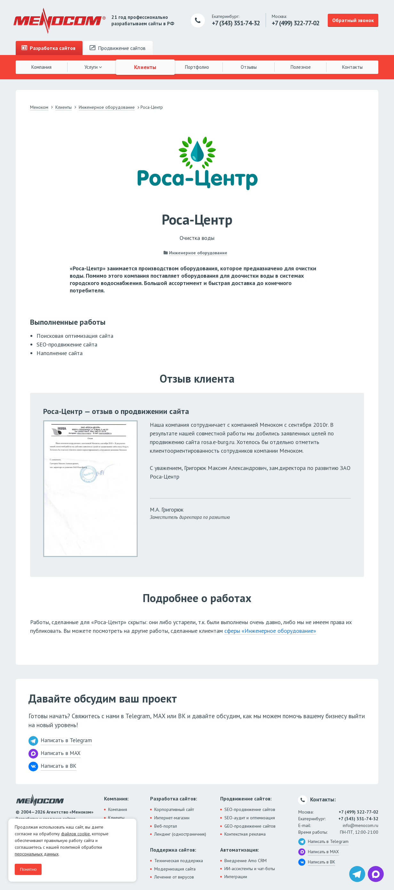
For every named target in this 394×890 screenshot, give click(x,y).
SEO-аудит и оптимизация (249, 818)
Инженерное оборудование (198, 253)
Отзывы (249, 67)
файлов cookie (75, 834)
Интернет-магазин (171, 818)
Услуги (93, 67)
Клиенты (145, 66)
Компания (41, 67)
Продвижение (118, 48)
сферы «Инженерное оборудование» (270, 630)
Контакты (352, 67)
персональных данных (37, 854)
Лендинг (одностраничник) (180, 834)
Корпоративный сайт (174, 809)
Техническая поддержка (178, 860)
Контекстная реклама (245, 834)
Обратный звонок (353, 20)
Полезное (301, 67)
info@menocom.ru (360, 825)
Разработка (48, 48)
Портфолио (197, 67)
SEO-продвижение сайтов (249, 809)
